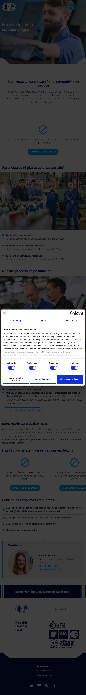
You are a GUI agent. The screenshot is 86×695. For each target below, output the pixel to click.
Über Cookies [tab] (71, 320)
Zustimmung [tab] (15, 320)
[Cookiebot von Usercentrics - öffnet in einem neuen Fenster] (72, 313)
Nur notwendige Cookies (16, 379)
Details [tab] (43, 320)
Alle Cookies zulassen (70, 379)
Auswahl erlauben (43, 379)
